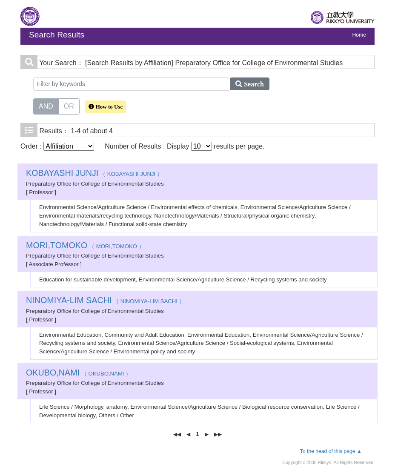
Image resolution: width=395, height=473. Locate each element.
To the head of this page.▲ (331, 451)
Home (359, 35)
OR (69, 105)
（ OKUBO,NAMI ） (78, 373)
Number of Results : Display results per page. (184, 146)
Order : (57, 146)
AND (46, 105)
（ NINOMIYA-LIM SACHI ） (105, 301)
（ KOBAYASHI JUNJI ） (94, 174)
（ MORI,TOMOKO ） (85, 246)
